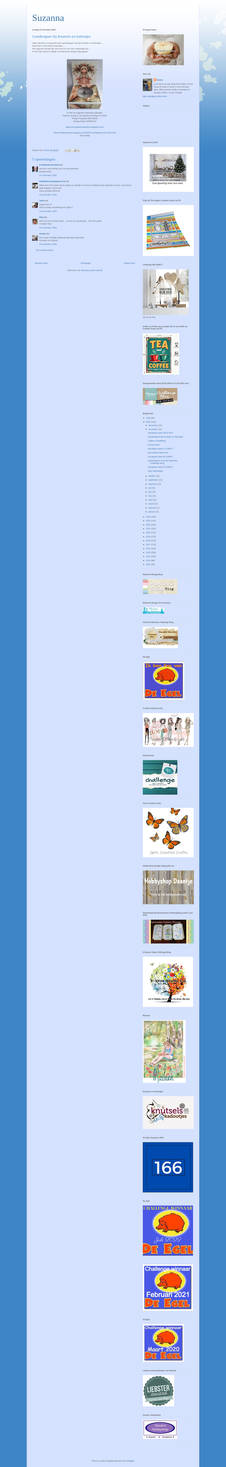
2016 (148, 548)
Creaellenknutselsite (49, 165)
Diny (41, 217)
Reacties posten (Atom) (91, 270)
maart (151, 504)
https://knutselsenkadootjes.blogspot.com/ (85, 127)
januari (151, 512)
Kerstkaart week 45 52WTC (160, 467)
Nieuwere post (41, 263)
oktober (152, 476)
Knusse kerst (154, 445)
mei (150, 496)
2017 (148, 544)
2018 (148, 540)
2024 (148, 517)
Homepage (86, 263)
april (150, 500)
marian (42, 233)
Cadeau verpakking (156, 441)
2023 (148, 520)
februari (152, 508)
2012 (148, 564)
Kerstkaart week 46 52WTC (160, 457)
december (153, 425)
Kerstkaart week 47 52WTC (160, 449)
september (153, 480)
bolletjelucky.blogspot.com (52, 181)
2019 (148, 536)
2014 (148, 556)
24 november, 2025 (48, 244)
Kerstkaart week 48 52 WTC (160, 433)
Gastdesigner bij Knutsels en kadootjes (165, 437)
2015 (148, 552)
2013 (148, 560)
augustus (152, 484)
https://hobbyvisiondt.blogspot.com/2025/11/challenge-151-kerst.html (85, 133)
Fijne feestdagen (155, 471)
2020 (148, 532)
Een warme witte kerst (158, 452)
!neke (42, 200)
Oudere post (129, 263)
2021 (148, 528)
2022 (148, 525)
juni (150, 492)
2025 (148, 422)
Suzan (160, 80)
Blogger (130, 1461)
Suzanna (48, 18)
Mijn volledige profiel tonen (155, 96)
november (153, 429)
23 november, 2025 (48, 175)
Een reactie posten (44, 250)
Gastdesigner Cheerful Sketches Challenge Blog (162, 461)
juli (150, 488)
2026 (148, 418)
